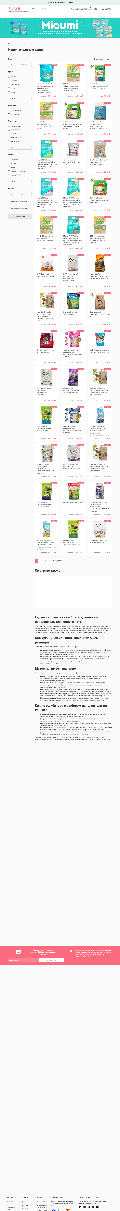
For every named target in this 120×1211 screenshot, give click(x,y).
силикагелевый (16, 130)
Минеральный (16, 137)
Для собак (25, 1208)
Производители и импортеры (42, 1206)
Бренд (10, 72)
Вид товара (12, 121)
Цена (10, 59)
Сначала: (97, 59)
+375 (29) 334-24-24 (81, 8)
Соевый (13, 134)
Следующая (58, 561)
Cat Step (13, 92)
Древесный (15, 141)
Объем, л (11, 188)
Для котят (25, 1205)
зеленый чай (15, 175)
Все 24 (20, 181)
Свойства (12, 105)
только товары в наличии (20, 201)
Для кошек (25, 1202)
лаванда (14, 163)
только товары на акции (19, 209)
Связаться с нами (11, 1208)
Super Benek (15, 84)
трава (13, 167)
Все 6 (20, 148)
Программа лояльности (11, 1203)
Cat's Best (14, 81)
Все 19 (20, 98)
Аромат (11, 155)
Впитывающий (16, 114)
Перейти (70, 2)
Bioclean (13, 88)
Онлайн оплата (42, 1202)
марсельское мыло (18, 171)
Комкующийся (16, 110)
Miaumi (13, 77)
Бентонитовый (16, 126)
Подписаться (51, 960)
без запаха (15, 160)
